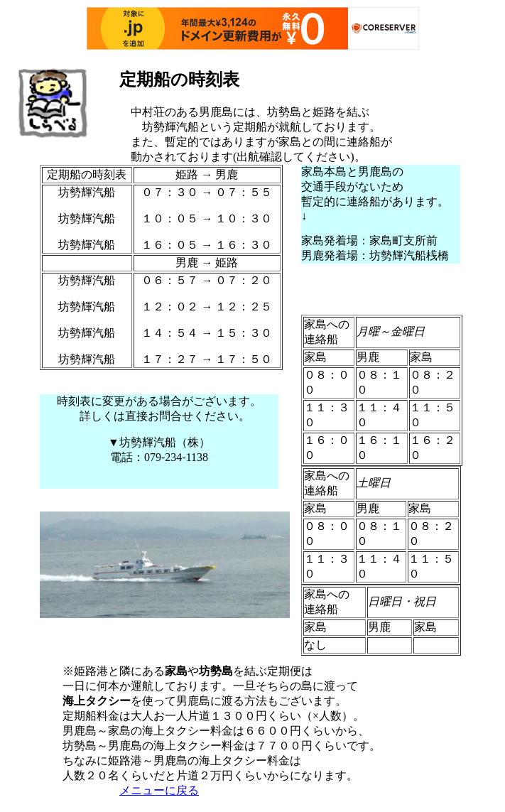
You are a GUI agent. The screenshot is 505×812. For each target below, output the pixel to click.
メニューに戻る (159, 790)
